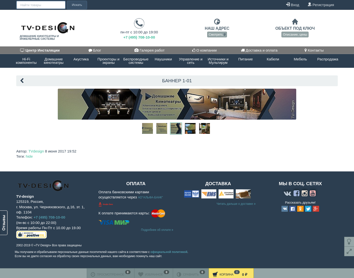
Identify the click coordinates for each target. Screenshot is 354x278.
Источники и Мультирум (218, 61)
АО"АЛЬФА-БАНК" (150, 197)
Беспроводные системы (135, 61)
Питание (245, 59)
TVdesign (36, 151)
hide (29, 156)
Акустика (81, 59)
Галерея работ (149, 50)
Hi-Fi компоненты (26, 61)
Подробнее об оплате (157, 230)
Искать (76, 5)
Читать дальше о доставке (236, 204)
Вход (292, 4)
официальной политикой (168, 252)
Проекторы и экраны (108, 61)
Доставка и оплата (259, 50)
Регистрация (321, 4)
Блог (94, 50)
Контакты (314, 50)
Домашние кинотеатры (53, 61)
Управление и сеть (191, 61)
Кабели (273, 59)
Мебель (300, 59)
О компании (204, 50)
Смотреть (217, 34)
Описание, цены (295, 34)
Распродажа (327, 59)
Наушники (163, 59)
